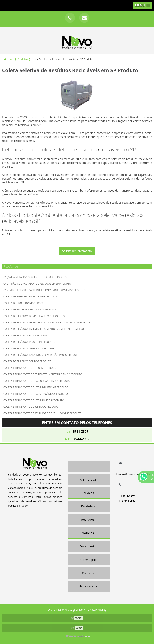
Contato (88, 573)
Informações (88, 560)
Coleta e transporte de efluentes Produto (31, 368)
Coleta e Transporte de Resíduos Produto (30, 406)
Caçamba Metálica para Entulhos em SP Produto (35, 277)
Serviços (88, 493)
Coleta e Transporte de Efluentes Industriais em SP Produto (42, 374)
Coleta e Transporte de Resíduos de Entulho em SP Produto (42, 413)
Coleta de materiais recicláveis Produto (29, 309)
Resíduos (88, 519)
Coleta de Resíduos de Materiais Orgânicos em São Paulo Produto (46, 322)
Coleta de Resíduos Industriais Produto (29, 342)
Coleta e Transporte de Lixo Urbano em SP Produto (36, 381)
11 (77, 431)
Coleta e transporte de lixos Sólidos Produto (33, 400)
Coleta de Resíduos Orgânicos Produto (29, 348)
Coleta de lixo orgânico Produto (25, 303)
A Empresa (88, 479)
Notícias (88, 533)
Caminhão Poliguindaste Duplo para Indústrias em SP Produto (44, 290)
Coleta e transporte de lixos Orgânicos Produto (35, 394)
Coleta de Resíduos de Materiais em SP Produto (34, 316)
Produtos (10, 266)
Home (88, 466)
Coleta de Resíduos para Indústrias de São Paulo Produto (41, 355)
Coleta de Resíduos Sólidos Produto (27, 361)
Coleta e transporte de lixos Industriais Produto (35, 387)
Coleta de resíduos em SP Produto (25, 335)
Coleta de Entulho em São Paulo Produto (30, 296)
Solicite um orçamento (77, 251)
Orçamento (88, 546)
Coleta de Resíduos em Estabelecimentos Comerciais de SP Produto (47, 329)
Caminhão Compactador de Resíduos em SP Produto (37, 283)
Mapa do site (88, 586)
